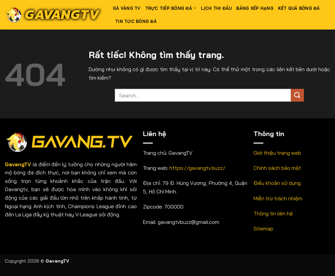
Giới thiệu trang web (277, 152)
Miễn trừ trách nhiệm (278, 198)
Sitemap (263, 228)
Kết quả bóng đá (299, 8)
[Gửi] (297, 95)
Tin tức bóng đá (136, 21)
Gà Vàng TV (127, 8)
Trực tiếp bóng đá (171, 8)
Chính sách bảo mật (277, 168)
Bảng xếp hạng (254, 8)
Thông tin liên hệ (273, 213)
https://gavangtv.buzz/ (197, 168)
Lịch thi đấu (216, 8)
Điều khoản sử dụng (277, 183)
